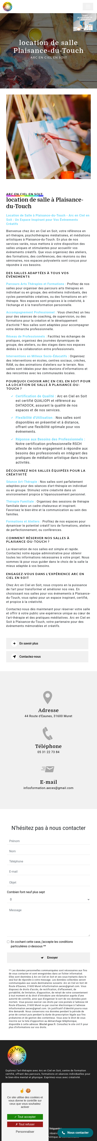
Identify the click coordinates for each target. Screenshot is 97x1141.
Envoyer (52, 952)
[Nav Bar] (88, 6)
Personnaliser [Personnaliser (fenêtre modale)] (25, 1131)
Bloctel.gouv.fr (47, 1018)
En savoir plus (24, 643)
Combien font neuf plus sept (26, 886)
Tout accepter (25, 1116)
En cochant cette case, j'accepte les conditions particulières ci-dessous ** (42, 939)
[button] (75, 1132)
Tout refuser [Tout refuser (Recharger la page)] (25, 1124)
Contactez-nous (26, 657)
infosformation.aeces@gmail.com (49, 782)
